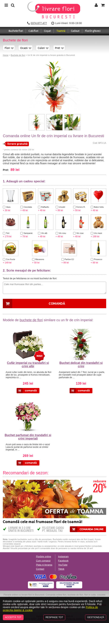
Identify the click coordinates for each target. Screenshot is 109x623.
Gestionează (95, 617)
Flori (7, 47)
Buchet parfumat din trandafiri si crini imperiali (28, 437)
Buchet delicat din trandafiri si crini (81, 364)
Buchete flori (16, 30)
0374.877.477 (39, 23)
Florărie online (43, 556)
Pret (57, 47)
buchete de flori (31, 320)
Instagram (63, 556)
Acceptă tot (13, 617)
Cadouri (75, 30)
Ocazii (24, 47)
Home (5, 55)
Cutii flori (33, 30)
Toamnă (60, 30)
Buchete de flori (18, 55)
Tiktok (61, 569)
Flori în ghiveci (93, 30)
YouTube (63, 565)
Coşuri (47, 30)
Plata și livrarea (44, 565)
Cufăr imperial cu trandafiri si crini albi (28, 364)
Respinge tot (54, 617)
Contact (40, 569)
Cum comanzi (43, 560)
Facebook (63, 560)
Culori (41, 47)
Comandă (57, 303)
